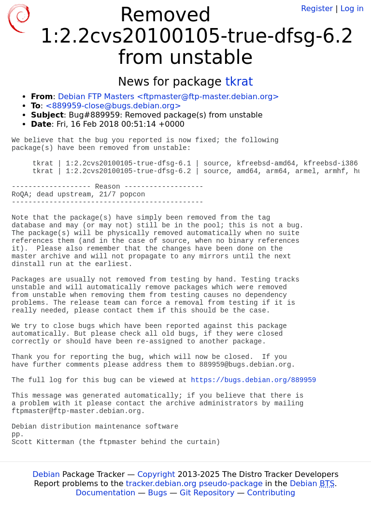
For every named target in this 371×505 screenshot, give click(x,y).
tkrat (239, 82)
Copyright (156, 474)
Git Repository (207, 492)
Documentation (105, 492)
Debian (46, 474)
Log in (352, 8)
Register (317, 8)
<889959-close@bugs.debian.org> (113, 105)
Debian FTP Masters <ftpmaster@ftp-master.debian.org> (168, 96)
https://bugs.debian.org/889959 (253, 380)
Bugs (157, 492)
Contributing (271, 492)
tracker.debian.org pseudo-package (194, 483)
